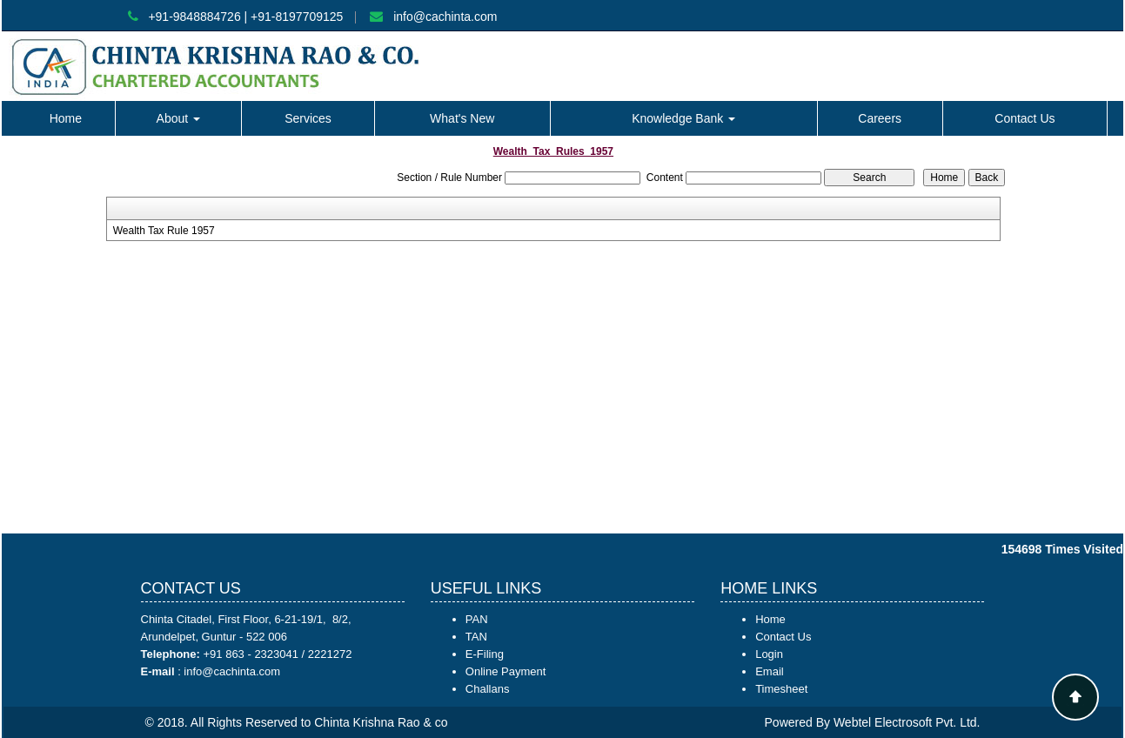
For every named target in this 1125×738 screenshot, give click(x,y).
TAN (476, 636)
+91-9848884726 (194, 16)
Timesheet (781, 688)
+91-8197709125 (297, 16)
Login (769, 654)
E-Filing (484, 654)
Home (66, 118)
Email (769, 671)
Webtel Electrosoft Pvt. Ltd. (907, 722)
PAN (476, 619)
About (178, 118)
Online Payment (505, 671)
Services (308, 118)
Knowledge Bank (683, 118)
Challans (487, 688)
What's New (462, 118)
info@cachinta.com (445, 16)
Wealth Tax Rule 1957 (164, 231)
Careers (879, 118)
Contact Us (1024, 118)
